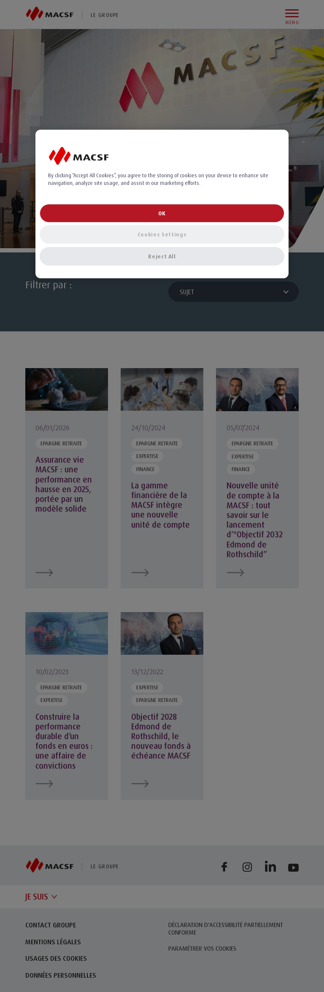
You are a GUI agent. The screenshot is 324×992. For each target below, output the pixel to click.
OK (162, 213)
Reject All (162, 256)
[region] (162, 204)
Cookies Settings (162, 234)
